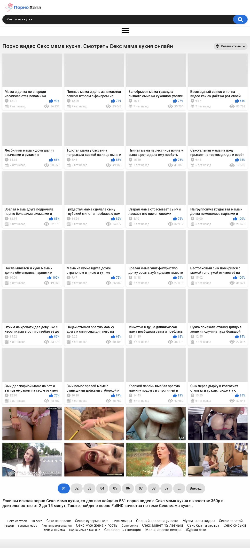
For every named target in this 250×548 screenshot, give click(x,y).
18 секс (36, 521)
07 (141, 488)
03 (89, 488)
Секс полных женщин (122, 530)
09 (166, 488)
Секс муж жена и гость (96, 525)
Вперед (195, 488)
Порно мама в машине (84, 530)
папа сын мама (54, 530)
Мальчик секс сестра (163, 530)
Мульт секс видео (198, 520)
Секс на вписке (59, 521)
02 (76, 488)
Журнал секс (196, 530)
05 (115, 488)
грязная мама (27, 525)
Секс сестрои (17, 521)
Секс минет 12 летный (162, 525)
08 (154, 488)
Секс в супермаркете (91, 521)
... (179, 488)
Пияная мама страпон (56, 525)
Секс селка (130, 525)
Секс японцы (122, 521)
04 (102, 488)
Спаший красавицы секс (157, 521)
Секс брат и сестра (203, 525)
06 (128, 488)
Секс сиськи (235, 525)
